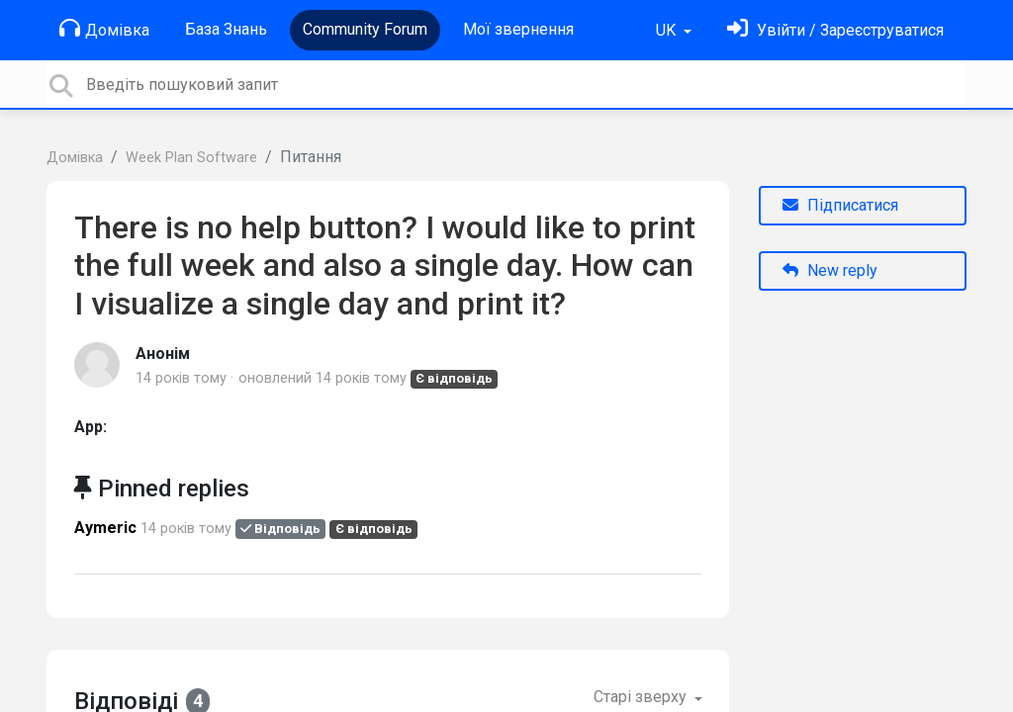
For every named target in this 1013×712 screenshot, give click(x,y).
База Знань (226, 29)
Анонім (163, 353)
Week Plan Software (191, 157)
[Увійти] (835, 30)
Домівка (104, 29)
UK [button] (668, 30)
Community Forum (365, 29)
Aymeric (105, 527)
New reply (830, 270)
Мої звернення (518, 29)
